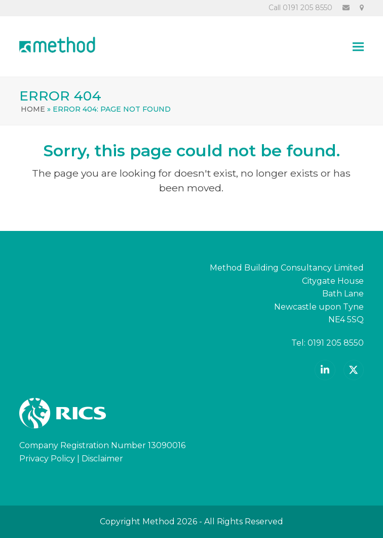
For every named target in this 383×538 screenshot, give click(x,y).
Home (33, 109)
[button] (358, 46)
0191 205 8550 (336, 343)
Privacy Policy (47, 458)
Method (158, 521)
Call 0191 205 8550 (300, 7)
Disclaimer (102, 458)
